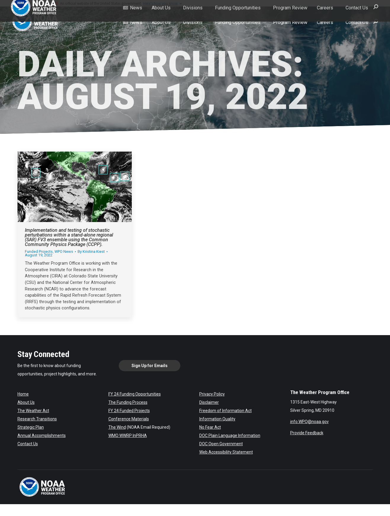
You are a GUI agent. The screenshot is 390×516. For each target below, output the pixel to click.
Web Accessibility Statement (226, 452)
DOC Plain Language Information (229, 435)
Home (23, 394)
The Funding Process (127, 402)
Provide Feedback (306, 432)
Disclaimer (209, 402)
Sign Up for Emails (149, 365)
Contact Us (27, 443)
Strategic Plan (30, 427)
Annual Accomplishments (41, 435)
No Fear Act (210, 427)
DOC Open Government (221, 443)
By (91, 252)
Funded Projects (39, 251)
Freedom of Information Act (225, 410)
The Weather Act (33, 410)
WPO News (63, 251)
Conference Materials (128, 419)
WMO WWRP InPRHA (127, 435)
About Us (26, 402)
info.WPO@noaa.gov (309, 421)
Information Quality (217, 419)
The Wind (117, 427)
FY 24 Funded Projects (129, 410)
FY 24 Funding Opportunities (134, 394)
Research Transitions (37, 419)
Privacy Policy (212, 394)
